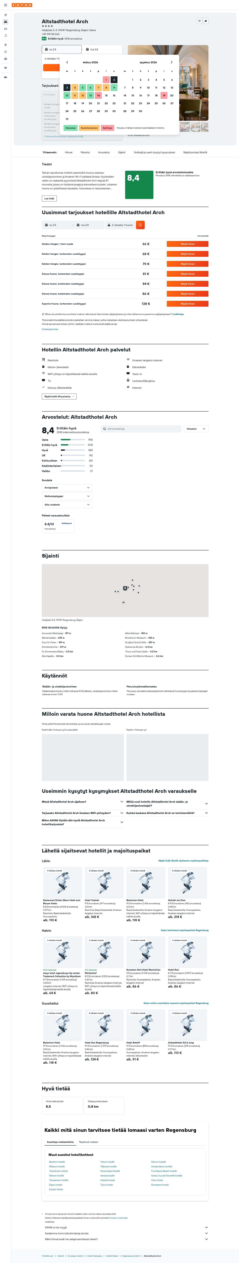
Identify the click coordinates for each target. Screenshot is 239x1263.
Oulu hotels (157, 1180)
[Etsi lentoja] (5, 15)
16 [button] (114, 95)
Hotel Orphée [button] (92, 900)
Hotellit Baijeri (112, 1256)
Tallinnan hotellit (108, 1166)
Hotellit (60, 1256)
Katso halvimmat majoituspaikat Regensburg (184, 930)
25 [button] (74, 111)
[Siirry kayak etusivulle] (22, 5)
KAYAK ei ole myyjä (126, 1227)
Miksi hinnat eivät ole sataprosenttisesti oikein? (126, 1239)
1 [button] (106, 79)
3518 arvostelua (73, 38)
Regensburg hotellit (131, 1256)
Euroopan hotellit (75, 1256)
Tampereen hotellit (58, 1180)
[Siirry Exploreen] (5, 45)
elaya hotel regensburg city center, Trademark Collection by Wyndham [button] (62, 975)
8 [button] (106, 87)
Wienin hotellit (56, 1175)
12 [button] (83, 95)
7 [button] (98, 87)
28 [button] (98, 111)
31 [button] (67, 119)
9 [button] (114, 87)
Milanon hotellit (57, 1166)
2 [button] (114, 79)
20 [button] (90, 103)
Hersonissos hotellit (110, 1171)
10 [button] (67, 95)
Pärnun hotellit (158, 1161)
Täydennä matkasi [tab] (88, 1141)
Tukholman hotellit (58, 1171)
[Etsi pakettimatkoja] (5, 35)
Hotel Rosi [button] (173, 969)
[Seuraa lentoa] (5, 52)
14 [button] (98, 95)
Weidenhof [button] (91, 973)
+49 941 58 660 (50, 34)
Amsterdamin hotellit (161, 1166)
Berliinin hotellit (57, 1161)
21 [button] (98, 103)
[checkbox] (58, 526)
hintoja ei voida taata (118, 1218)
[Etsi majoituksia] (5, 22)
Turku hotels (106, 1184)
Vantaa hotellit (107, 1175)
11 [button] (75, 95)
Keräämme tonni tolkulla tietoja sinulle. (126, 1233)
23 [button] (114, 103)
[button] (5, 5)
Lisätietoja (178, 314)
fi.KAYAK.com (47, 1256)
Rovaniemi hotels (160, 1184)
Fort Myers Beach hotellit (164, 1171)
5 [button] (82, 87)
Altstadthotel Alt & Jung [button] (181, 1042)
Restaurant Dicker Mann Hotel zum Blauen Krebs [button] (61, 902)
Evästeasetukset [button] (50, 329)
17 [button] (67, 103)
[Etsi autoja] (5, 28)
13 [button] (90, 95)
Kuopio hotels (56, 1189)
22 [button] (106, 103)
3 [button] (67, 87)
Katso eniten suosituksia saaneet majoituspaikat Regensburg (176, 1003)
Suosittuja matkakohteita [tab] (60, 1141)
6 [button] (90, 87)
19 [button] (83, 103)
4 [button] (75, 87)
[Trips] (5, 68)
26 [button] (82, 111)
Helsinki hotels (107, 1180)
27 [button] (90, 111)
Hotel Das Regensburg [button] (97, 1042)
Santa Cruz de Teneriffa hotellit (166, 1175)
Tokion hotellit (107, 1161)
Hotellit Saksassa (94, 1256)
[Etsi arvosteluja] (143, 428)
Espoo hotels (55, 1184)
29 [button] (106, 111)
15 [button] (106, 95)
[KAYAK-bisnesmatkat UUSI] (5, 58)
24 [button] (67, 111)
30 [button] (114, 111)
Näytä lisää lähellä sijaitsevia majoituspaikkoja (183, 860)
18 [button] (75, 103)
